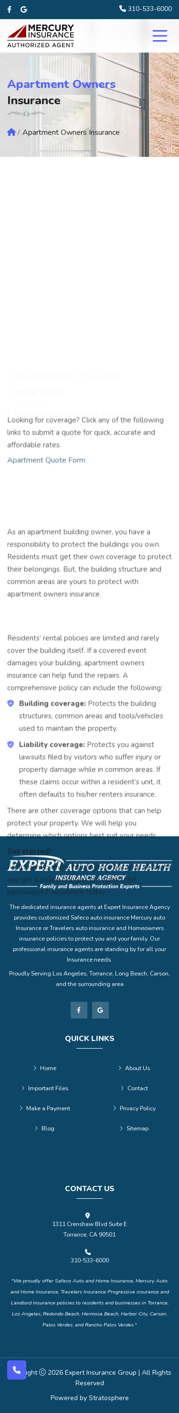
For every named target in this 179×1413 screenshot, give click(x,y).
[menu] (160, 36)
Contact (134, 1088)
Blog (44, 1128)
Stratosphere (109, 1397)
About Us (134, 1068)
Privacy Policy (134, 1108)
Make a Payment (45, 1108)
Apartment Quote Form (46, 559)
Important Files (44, 1088)
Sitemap (134, 1128)
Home (44, 1068)
